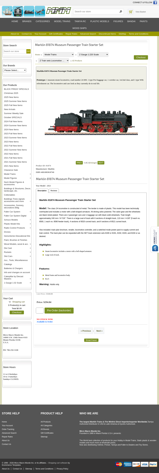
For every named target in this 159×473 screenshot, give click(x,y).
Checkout (16, 312)
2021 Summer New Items (15, 162)
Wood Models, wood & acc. (16, 244)
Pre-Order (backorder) (59, 310)
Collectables (9, 195)
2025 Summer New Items (15, 101)
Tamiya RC (80, 21)
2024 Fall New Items (13, 121)
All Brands (45, 429)
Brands (26, 21)
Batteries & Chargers (13, 268)
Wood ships (79, 28)
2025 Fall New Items (13, 105)
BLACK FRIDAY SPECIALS (16, 89)
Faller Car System (12, 212)
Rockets (7, 252)
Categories (43, 21)
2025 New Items (11, 97)
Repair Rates (71, 34)
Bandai (131, 21)
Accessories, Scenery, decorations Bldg (14, 206)
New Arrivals (9, 109)
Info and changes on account (17, 272)
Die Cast (8, 248)
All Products (77, 60)
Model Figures (10, 178)
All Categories (46, 425)
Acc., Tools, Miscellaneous (16, 260)
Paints (144, 21)
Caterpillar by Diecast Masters (13, 277)
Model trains (62, 21)
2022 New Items (11, 154)
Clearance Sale (11, 170)
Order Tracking (8, 429)
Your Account (40, 34)
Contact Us (27, 34)
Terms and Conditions (138, 34)
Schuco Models (11, 220)
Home (14, 21)
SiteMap (122, 34)
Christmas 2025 (11, 93)
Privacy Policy (62, 469)
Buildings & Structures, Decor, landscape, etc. (17, 189)
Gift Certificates (56, 34)
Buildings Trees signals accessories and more (14, 200)
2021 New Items (11, 166)
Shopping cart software (57, 463)
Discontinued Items (107, 34)
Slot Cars (8, 256)
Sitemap (44, 437)
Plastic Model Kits (12, 224)
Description (42, 191)
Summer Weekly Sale (13, 113)
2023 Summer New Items (15, 137)
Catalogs (8, 264)
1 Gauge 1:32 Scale (13, 283)
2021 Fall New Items (13, 158)
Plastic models (99, 21)
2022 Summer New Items (15, 150)
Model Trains (10, 174)
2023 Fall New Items (13, 133)
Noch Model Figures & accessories (14, 183)
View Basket (141, 12)
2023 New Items (11, 141)
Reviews (54, 191)
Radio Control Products (14, 228)
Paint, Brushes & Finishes (15, 240)
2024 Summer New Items (15, 125)
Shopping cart (18, 302)
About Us (15, 34)
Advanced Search (88, 34)
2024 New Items (11, 129)
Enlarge (93, 163)
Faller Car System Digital (15, 216)
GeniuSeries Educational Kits (17, 236)
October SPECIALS (13, 117)
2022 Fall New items (13, 146)
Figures (118, 21)
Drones (7, 232)
